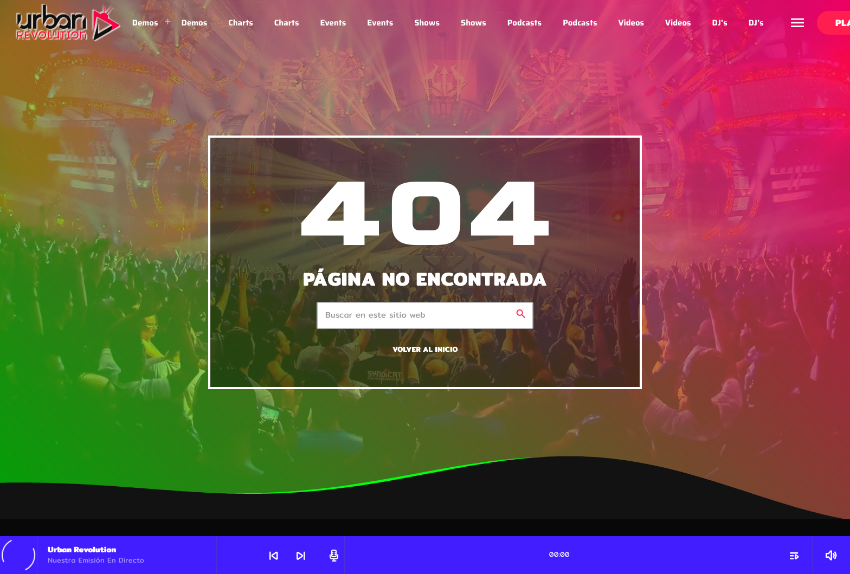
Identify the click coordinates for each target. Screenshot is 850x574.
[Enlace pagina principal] (68, 23)
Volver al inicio (425, 349)
